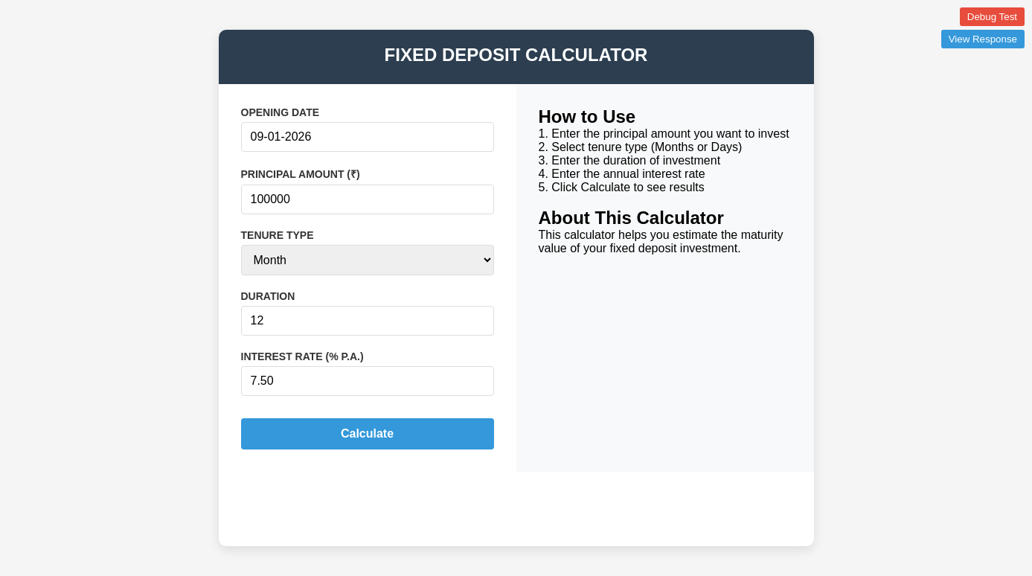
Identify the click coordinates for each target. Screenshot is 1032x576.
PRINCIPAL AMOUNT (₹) (300, 174)
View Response (983, 39)
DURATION (268, 296)
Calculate (367, 433)
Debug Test (992, 16)
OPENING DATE (280, 112)
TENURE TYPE (277, 235)
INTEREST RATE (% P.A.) (302, 356)
